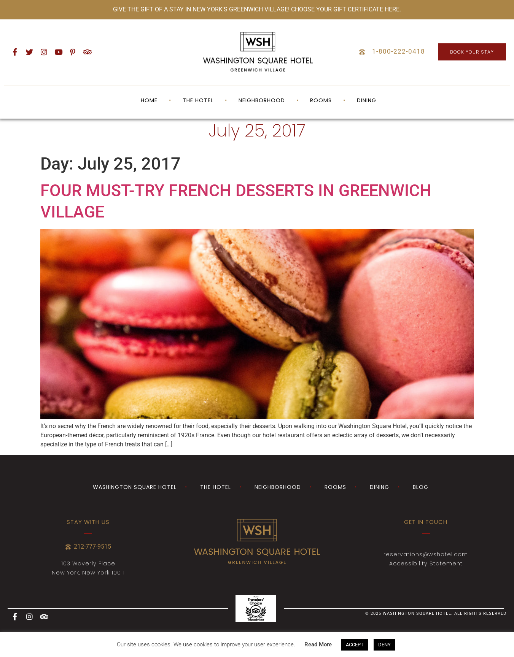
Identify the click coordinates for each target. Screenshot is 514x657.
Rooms (321, 100)
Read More (318, 644)
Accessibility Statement (426, 563)
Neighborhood (262, 100)
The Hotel (198, 100)
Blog (420, 487)
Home (149, 100)
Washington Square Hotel (135, 487)
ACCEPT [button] (355, 644)
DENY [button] (384, 644)
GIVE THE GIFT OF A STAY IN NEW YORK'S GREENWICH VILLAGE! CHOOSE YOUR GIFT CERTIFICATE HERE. (257, 9)
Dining (366, 100)
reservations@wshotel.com (426, 554)
